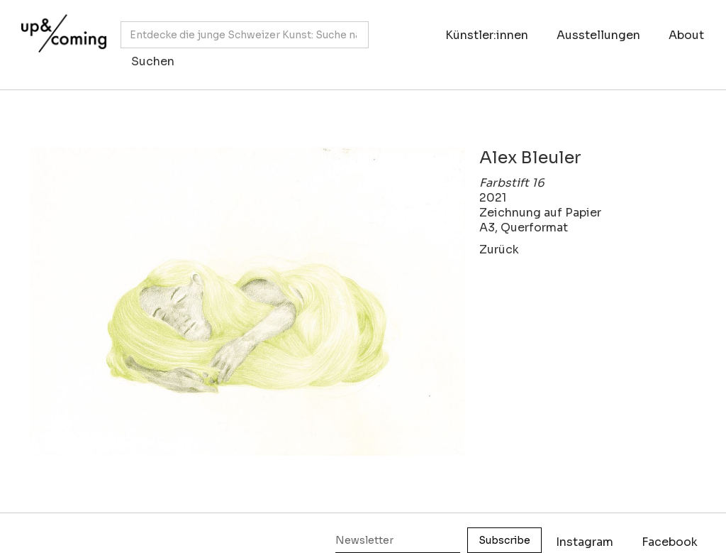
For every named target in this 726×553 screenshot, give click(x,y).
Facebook (670, 542)
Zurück (499, 249)
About (686, 35)
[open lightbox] (247, 301)
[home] (60, 37)
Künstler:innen (486, 35)
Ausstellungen (598, 35)
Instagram (584, 542)
